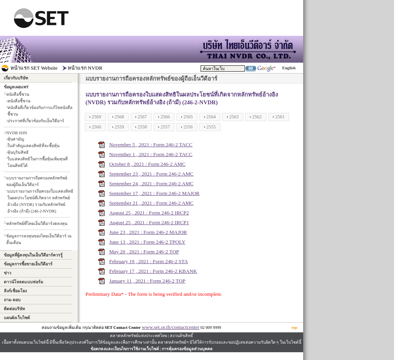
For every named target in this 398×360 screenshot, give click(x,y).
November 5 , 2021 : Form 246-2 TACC (150, 145)
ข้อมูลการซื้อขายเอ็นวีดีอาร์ (28, 264)
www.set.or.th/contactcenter (170, 327)
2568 (119, 116)
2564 (211, 116)
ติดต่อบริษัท (14, 309)
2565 (188, 116)
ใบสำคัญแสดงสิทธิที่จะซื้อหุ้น (33, 146)
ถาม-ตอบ (12, 300)
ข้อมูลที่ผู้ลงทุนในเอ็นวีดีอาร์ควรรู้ (33, 255)
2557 (165, 127)
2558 (142, 127)
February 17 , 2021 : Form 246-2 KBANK (153, 271)
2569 (96, 116)
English (288, 68)
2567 (142, 116)
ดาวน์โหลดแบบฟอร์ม (23, 282)
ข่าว (7, 273)
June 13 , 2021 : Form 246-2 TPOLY (147, 242)
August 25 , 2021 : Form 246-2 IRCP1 (149, 222)
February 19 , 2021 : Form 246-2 (143, 261)
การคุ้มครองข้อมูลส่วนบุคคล (187, 349)
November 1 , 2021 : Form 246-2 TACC (150, 154)
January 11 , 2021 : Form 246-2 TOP (147, 281)
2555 (211, 127)
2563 (234, 116)
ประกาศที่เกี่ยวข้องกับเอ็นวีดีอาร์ (35, 121)
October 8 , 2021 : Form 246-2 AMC (147, 164)
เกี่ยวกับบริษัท (16, 78)
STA (183, 261)
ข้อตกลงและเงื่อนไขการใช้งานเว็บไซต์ (125, 349)
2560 (96, 127)
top (294, 327)
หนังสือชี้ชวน (18, 101)
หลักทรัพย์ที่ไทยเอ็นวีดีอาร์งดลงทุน (36, 223)
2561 (280, 116)
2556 (188, 127)
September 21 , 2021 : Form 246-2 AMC (151, 203)
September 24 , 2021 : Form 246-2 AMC (151, 183)
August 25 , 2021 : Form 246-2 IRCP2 (149, 213)
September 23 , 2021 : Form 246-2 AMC (151, 174)
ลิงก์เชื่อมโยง (15, 291)
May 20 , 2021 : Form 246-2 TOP (144, 252)
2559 (119, 127)
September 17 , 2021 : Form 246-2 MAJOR (154, 193)
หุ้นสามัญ (15, 139)
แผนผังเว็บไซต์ (17, 318)
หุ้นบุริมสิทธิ (18, 152)
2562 (257, 116)
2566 (165, 116)
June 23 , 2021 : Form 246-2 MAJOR (148, 232)
